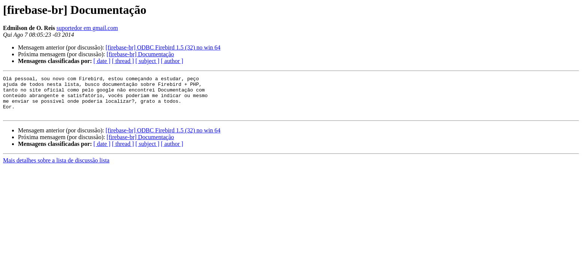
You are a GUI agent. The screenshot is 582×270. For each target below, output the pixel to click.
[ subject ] (147, 61)
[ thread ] (123, 61)
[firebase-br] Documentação (140, 54)
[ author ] (172, 61)
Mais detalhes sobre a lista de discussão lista (56, 168)
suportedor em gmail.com (87, 28)
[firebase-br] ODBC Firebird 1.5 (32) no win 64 (163, 47)
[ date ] (101, 61)
